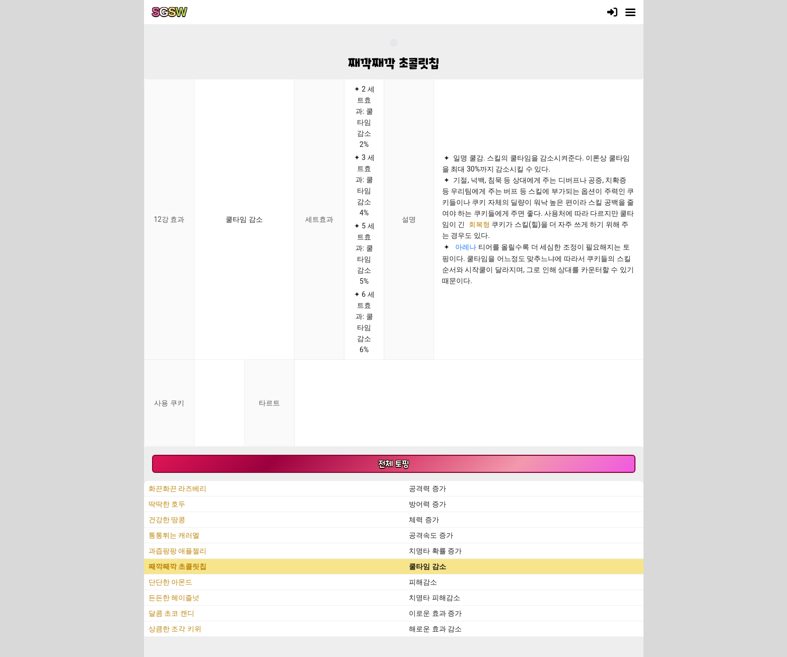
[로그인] (612, 12)
